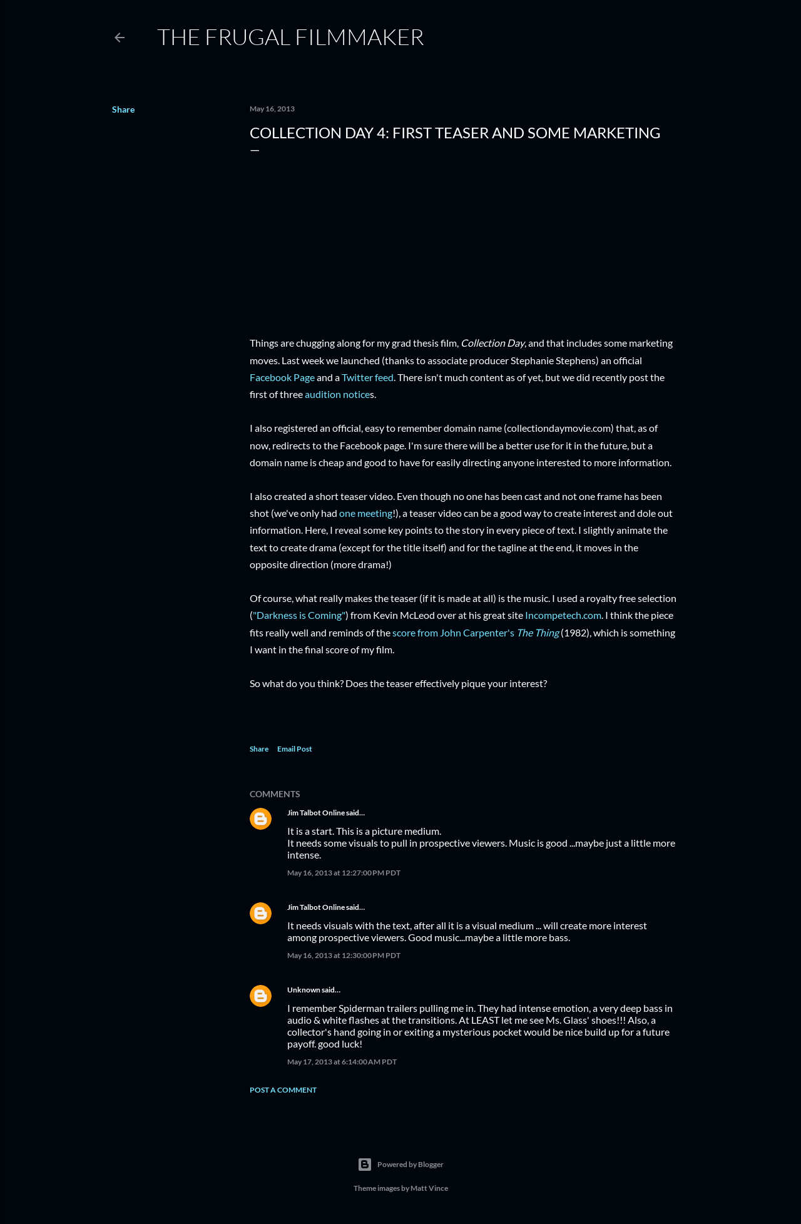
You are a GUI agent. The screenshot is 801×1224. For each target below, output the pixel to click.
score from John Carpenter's (475, 632)
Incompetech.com (563, 615)
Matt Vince (429, 1188)
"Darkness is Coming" (299, 615)
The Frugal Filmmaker (290, 36)
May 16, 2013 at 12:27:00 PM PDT (343, 872)
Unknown (303, 989)
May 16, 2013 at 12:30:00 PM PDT (343, 955)
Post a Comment (283, 1089)
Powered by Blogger (400, 1164)
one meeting (365, 513)
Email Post (294, 748)
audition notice (337, 394)
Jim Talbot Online (316, 812)
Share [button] (123, 109)
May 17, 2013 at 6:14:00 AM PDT (342, 1061)
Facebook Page (282, 377)
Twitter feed (368, 377)
